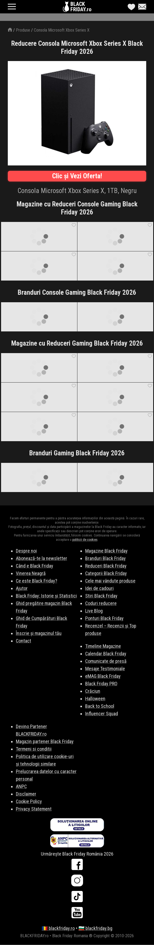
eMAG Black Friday (103, 676)
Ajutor (22, 588)
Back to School (99, 706)
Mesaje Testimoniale (105, 668)
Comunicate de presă (106, 661)
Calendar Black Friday (105, 653)
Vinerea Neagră (31, 573)
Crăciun (92, 691)
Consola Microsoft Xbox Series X (61, 30)
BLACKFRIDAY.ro (80, 6)
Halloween (95, 698)
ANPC (21, 786)
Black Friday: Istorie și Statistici (46, 596)
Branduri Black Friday (105, 558)
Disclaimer (26, 794)
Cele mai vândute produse (110, 581)
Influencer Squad (101, 713)
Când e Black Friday (34, 566)
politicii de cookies (85, 540)
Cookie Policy (29, 801)
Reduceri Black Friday (106, 566)
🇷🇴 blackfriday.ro (58, 928)
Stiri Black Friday (101, 596)
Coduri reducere (101, 603)
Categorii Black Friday (106, 573)
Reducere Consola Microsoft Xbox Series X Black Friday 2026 (77, 47)
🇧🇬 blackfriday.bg (95, 928)
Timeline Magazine (103, 646)
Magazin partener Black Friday (45, 741)
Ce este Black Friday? (36, 581)
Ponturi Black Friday (104, 618)
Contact (23, 641)
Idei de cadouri (99, 588)
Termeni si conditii (34, 749)
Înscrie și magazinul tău (39, 633)
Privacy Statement (34, 809)
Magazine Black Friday (106, 551)
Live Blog (94, 611)
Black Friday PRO (101, 683)
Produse (23, 30)
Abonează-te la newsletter (41, 558)
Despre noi (26, 551)
